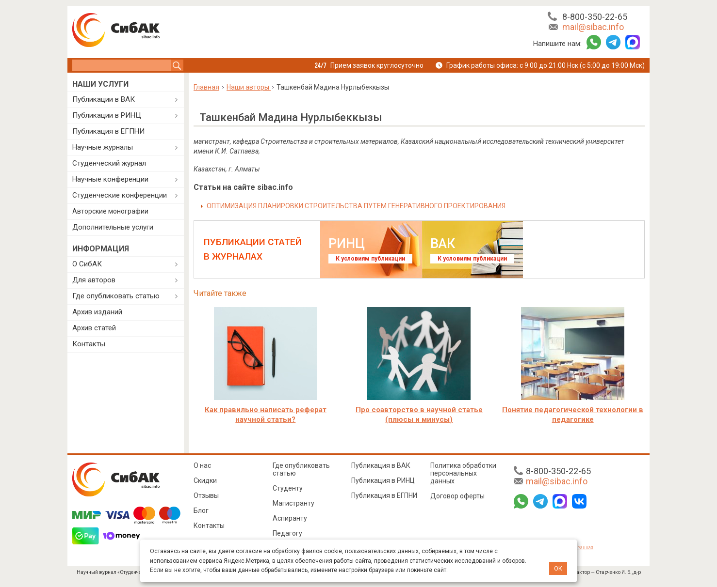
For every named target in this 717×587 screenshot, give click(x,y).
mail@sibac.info (593, 27)
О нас (202, 465)
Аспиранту (290, 518)
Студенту (288, 488)
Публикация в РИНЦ (383, 480)
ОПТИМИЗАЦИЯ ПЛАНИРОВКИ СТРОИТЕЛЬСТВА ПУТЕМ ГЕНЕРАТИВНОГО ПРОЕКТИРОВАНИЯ (356, 206)
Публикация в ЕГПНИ (108, 131)
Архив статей (94, 328)
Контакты (88, 344)
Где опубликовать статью (116, 296)
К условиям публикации (370, 258)
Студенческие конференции (119, 195)
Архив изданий (97, 312)
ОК (558, 568)
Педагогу (287, 533)
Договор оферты (457, 496)
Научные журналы (102, 147)
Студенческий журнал (109, 163)
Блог (201, 510)
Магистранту (293, 503)
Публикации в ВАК (103, 99)
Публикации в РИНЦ (106, 115)
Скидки (205, 480)
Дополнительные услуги (112, 227)
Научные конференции (110, 179)
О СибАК (87, 264)
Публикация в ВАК (380, 465)
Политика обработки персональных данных (463, 473)
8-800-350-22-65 (594, 17)
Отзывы (206, 495)
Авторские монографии (110, 211)
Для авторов (93, 280)
